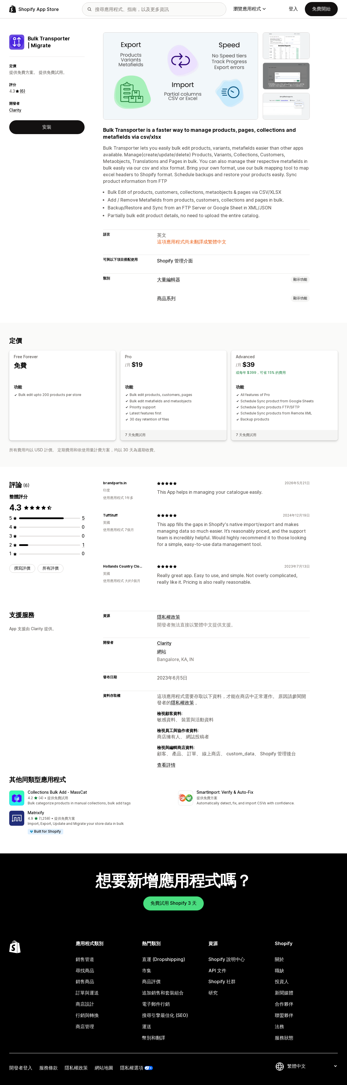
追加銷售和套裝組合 (163, 993)
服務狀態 (284, 1037)
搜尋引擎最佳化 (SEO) (165, 1015)
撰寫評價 (22, 568)
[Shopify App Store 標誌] (34, 9)
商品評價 (151, 981)
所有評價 (50, 568)
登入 (293, 9)
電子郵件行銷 (156, 1004)
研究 (213, 993)
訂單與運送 (87, 993)
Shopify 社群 (222, 981)
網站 (161, 651)
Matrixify (36, 812)
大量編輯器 (168, 279)
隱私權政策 (168, 617)
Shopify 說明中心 (226, 959)
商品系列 (166, 298)
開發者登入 (20, 1067)
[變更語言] (312, 1066)
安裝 (46, 127)
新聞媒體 (284, 993)
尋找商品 (85, 970)
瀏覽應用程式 (249, 9)
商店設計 (85, 1004)
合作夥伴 (284, 1004)
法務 (279, 1026)
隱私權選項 (131, 1067)
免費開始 (321, 9)
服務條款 (48, 1067)
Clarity (15, 110)
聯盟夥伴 (284, 1015)
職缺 (279, 970)
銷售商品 (85, 981)
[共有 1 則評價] (83, 544)
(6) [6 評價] (22, 91)
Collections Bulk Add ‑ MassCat (57, 792)
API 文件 (217, 970)
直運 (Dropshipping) (163, 959)
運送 (146, 1026)
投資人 (282, 981)
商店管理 (85, 1026)
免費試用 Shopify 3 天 (173, 903)
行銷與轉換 (87, 1015)
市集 (146, 970)
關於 (279, 959)
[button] (89, 798)
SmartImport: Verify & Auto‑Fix (225, 792)
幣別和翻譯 (153, 1037)
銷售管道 (85, 959)
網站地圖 (104, 1067)
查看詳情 (166, 765)
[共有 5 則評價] (83, 518)
